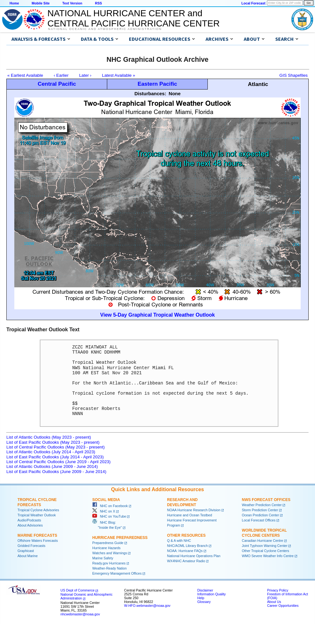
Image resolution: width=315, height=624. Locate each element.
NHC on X (103, 511)
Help (200, 598)
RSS (98, 3)
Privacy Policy (277, 590)
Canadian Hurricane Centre (262, 540)
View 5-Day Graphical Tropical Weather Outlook (157, 315)
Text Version (72, 3)
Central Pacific (57, 84)
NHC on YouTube (109, 516)
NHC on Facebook (110, 506)
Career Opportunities (282, 605)
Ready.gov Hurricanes (109, 563)
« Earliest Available (25, 75)
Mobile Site (41, 3)
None (175, 93)
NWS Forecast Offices (266, 500)
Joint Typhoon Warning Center (264, 546)
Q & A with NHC (179, 540)
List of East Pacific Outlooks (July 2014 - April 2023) (55, 457)
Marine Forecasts (37, 535)
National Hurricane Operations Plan (193, 556)
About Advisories (30, 525)
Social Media (106, 500)
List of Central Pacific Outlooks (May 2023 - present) (55, 447)
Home (14, 3)
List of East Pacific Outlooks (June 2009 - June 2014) (56, 471)
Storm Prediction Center (260, 510)
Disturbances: (150, 93)
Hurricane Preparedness (120, 537)
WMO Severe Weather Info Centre (268, 556)
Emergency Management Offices (117, 573)
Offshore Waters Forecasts (38, 540)
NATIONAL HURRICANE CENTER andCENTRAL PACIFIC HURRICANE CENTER (133, 18)
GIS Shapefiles (293, 75)
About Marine (28, 556)
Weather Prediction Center (262, 505)
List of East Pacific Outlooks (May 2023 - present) (53, 442)
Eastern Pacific (157, 84)
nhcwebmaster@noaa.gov (80, 614)
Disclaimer (205, 590)
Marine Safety (102, 558)
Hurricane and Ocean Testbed (189, 515)
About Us (274, 602)
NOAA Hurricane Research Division (193, 510)
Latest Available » (118, 75)
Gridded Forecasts (32, 546)
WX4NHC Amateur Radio (186, 561)
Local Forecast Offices (259, 520)
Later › (85, 75)
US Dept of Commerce (77, 590)
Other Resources (186, 535)
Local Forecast (253, 3)
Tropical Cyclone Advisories (38, 510)
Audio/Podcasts (29, 520)
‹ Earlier (61, 75)
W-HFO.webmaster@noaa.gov (147, 605)
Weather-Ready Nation (109, 568)
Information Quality (211, 594)
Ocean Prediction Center (260, 515)
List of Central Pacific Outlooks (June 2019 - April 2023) (58, 461)
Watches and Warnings (109, 553)
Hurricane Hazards (106, 548)
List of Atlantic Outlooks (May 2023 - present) (48, 437)
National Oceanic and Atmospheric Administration (105, 29)
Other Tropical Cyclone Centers (265, 551)
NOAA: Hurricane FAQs (185, 551)
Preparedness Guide (107, 543)
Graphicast (26, 551)
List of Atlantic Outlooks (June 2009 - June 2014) (52, 466)
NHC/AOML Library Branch (187, 546)
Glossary (204, 602)
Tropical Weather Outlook (37, 515)
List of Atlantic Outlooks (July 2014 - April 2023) (50, 451)
